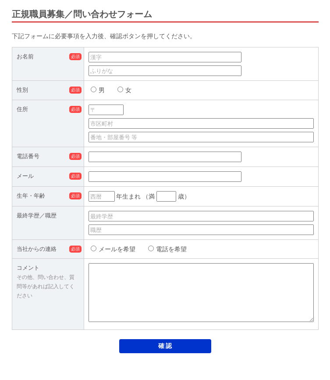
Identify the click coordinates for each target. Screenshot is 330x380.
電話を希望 (167, 249)
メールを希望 (113, 249)
